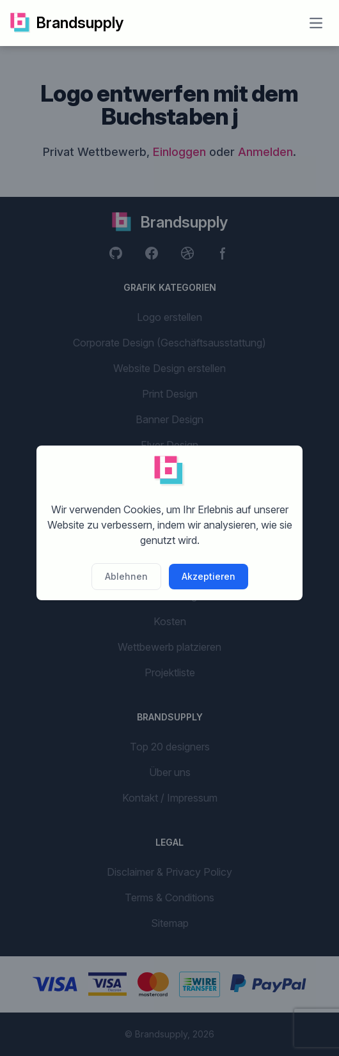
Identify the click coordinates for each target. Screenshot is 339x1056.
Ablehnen (126, 576)
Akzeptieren (208, 576)
